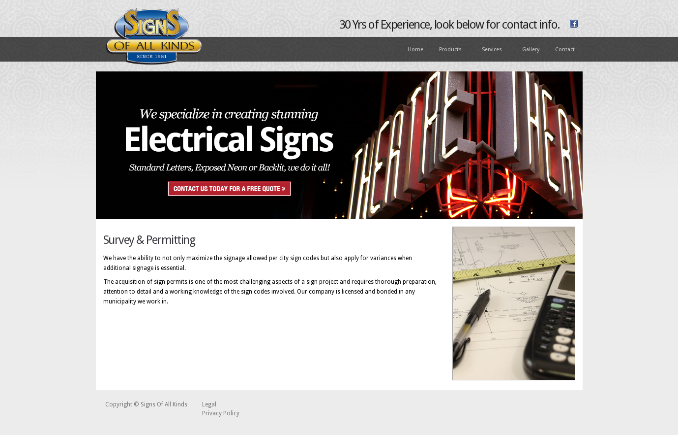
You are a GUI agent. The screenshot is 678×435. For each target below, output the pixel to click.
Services (492, 50)
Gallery (530, 49)
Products (451, 50)
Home (415, 49)
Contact (565, 49)
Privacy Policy (220, 413)
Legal (209, 404)
